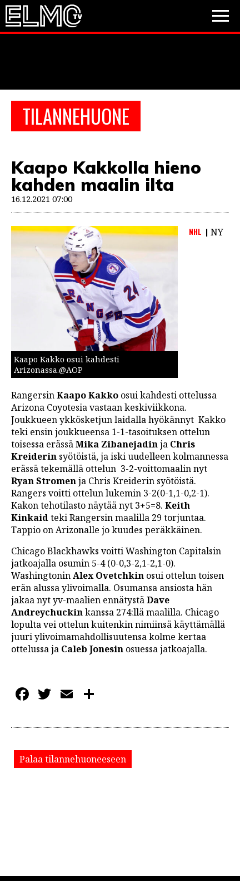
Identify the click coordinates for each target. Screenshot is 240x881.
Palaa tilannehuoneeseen (72, 759)
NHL (195, 231)
